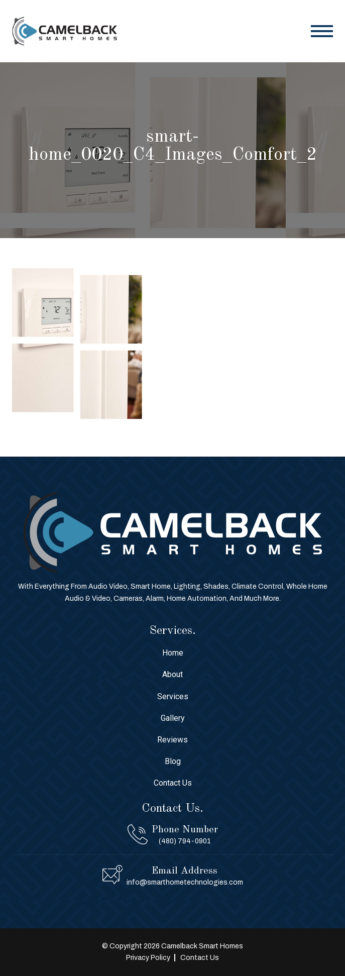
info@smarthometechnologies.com (185, 882)
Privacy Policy (148, 957)
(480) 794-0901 (185, 841)
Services (172, 696)
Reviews (172, 739)
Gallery (173, 718)
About (172, 674)
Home (172, 653)
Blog (173, 761)
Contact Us (173, 783)
